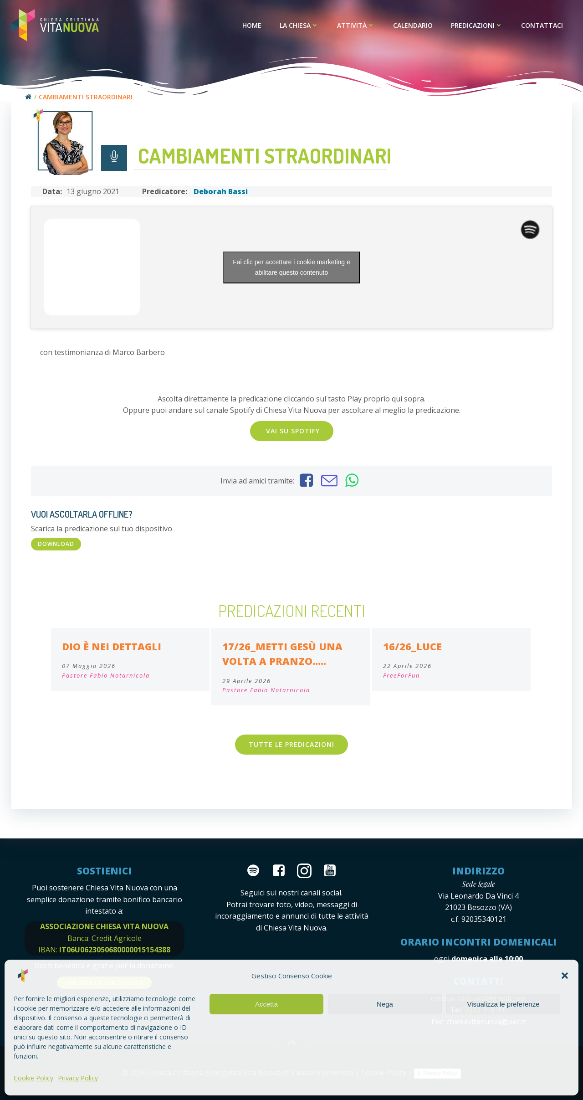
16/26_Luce (412, 646)
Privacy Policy (78, 1078)
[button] (564, 975)
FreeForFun (401, 675)
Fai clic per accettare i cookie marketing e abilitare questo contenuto (291, 267)
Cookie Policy (33, 1078)
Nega (385, 1004)
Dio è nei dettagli (111, 646)
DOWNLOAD (56, 544)
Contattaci (542, 25)
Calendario (413, 25)
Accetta (266, 1004)
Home (251, 25)
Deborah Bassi (221, 191)
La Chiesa (299, 25)
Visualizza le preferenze (503, 1004)
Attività (356, 25)
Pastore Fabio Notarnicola (106, 675)
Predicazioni (477, 25)
